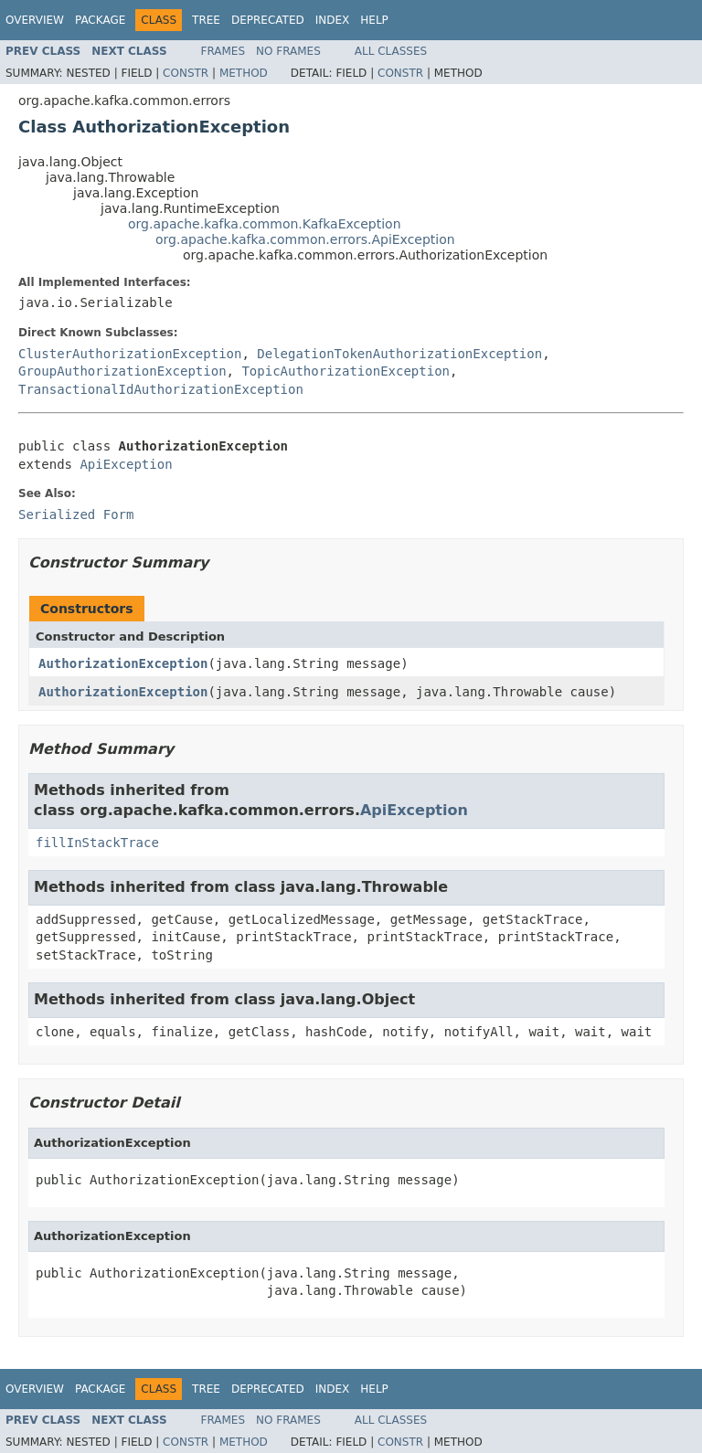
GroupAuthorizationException (122, 371)
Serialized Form (75, 514)
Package (100, 20)
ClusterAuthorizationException (129, 353)
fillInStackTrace (97, 842)
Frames (223, 51)
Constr (185, 73)
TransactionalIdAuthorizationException (160, 389)
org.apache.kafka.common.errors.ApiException (305, 239)
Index (332, 20)
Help (374, 20)
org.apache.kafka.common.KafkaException (264, 224)
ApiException (126, 464)
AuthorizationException (122, 663)
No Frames (288, 51)
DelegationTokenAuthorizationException (399, 353)
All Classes (391, 51)
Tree (206, 20)
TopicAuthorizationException (345, 371)
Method (243, 73)
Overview (34, 20)
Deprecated (267, 20)
